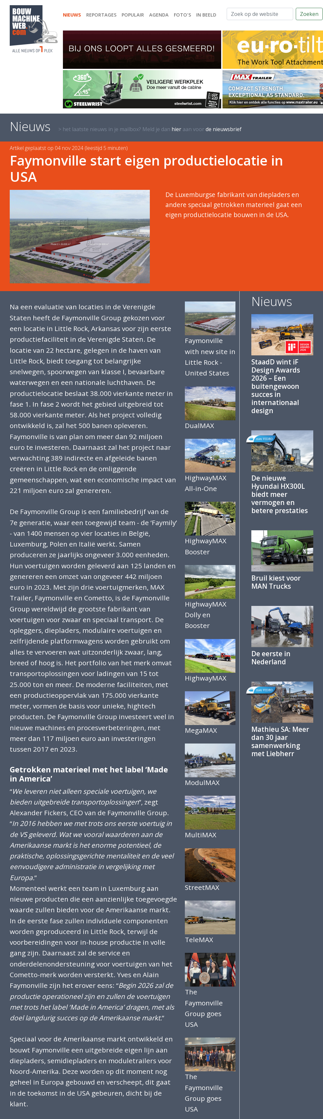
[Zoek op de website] (260, 14)
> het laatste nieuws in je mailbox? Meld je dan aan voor (150, 129)
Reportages (101, 15)
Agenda (159, 15)
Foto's (182, 15)
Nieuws (72, 15)
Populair (133, 15)
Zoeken (309, 14)
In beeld (206, 15)
